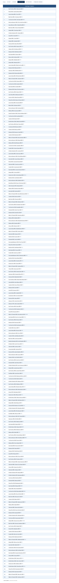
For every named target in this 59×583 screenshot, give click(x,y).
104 (4, 137)
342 (4, 453)
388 (4, 501)
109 (4, 148)
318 (4, 426)
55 (4, 83)
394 (4, 512)
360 (4, 467)
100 (4, 129)
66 (4, 91)
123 (4, 172)
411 (4, 536)
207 (4, 279)
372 (4, 480)
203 (4, 271)
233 (4, 317)
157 (4, 220)
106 (4, 142)
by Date (15, 1)
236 (4, 325)
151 (4, 212)
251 (4, 346)
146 (4, 204)
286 (4, 392)
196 (4, 263)
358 (4, 461)
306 (4, 410)
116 (4, 158)
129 (4, 188)
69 (4, 94)
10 (4, 22)
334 (4, 440)
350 (4, 459)
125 (4, 177)
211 (4, 284)
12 (4, 24)
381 (4, 493)
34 (4, 51)
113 (4, 153)
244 (4, 338)
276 (4, 378)
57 (4, 86)
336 (4, 445)
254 (4, 349)
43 (4, 65)
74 (4, 102)
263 (4, 362)
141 (4, 201)
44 (4, 67)
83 (4, 110)
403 (4, 520)
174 (4, 244)
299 (4, 408)
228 (4, 306)
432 (4, 558)
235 (4, 322)
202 (4, 268)
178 (4, 247)
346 (4, 456)
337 (4, 448)
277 (4, 381)
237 (4, 327)
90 (4, 118)
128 (4, 185)
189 (4, 255)
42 (4, 62)
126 (4, 180)
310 (4, 413)
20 (4, 38)
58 (4, 89)
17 (4, 32)
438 (4, 566)
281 (4, 386)
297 (4, 402)
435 (4, 560)
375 (4, 485)
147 (4, 207)
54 (4, 81)
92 (4, 121)
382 (4, 496)
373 (4, 483)
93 (4, 124)
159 (4, 223)
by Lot (9, 1)
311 (4, 416)
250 (4, 343)
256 (4, 354)
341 (4, 451)
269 (4, 370)
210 (4, 282)
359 (4, 464)
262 (4, 359)
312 (4, 418)
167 (4, 233)
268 (4, 367)
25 (4, 41)
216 (4, 290)
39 (4, 59)
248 (4, 341)
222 (4, 298)
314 (4, 421)
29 (4, 46)
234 (4, 319)
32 (4, 49)
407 (4, 528)
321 (4, 432)
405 (4, 526)
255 (4, 351)
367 (4, 472)
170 (4, 236)
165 (4, 231)
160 (4, 225)
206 (4, 276)
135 (4, 196)
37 (4, 57)
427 (4, 550)
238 (4, 330)
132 (4, 191)
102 (4, 132)
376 (4, 488)
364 (4, 469)
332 (4, 437)
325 (4, 434)
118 (4, 164)
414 (4, 542)
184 (4, 252)
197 (4, 266)
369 (4, 475)
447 (4, 574)
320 (4, 429)
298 (4, 405)
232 (4, 314)
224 (4, 303)
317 (4, 424)
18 (4, 35)
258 (4, 357)
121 (4, 169)
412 (4, 539)
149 (4, 209)
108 (4, 145)
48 (4, 75)
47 (4, 73)
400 (4, 515)
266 (4, 365)
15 (4, 27)
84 (4, 113)
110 (4, 150)
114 (4, 156)
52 (4, 78)
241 (4, 335)
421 (4, 544)
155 (4, 217)
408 (4, 531)
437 (4, 563)
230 (4, 311)
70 (4, 97)
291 (4, 397)
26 (4, 43)
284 (4, 389)
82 (4, 108)
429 (4, 552)
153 (4, 215)
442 (4, 568)
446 (4, 571)
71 (4, 99)
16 (4, 30)
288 (4, 394)
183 (4, 250)
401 (4, 518)
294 (4, 400)
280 (4, 384)
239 (4, 333)
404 (4, 523)
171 (4, 239)
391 (4, 507)
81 (4, 105)
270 (4, 373)
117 (4, 161)
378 (4, 491)
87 (4, 116)
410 (4, 534)
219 (4, 295)
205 (4, 274)
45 (4, 70)
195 (4, 260)
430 (4, 555)
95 (4, 126)
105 (4, 140)
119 (4, 166)
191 (4, 258)
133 (4, 193)
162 (4, 228)
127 (4, 183)
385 (4, 499)
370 (4, 477)
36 (4, 54)
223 (4, 300)
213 (4, 287)
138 (4, 199)
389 (4, 504)
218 (4, 292)
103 (4, 134)
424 (4, 547)
